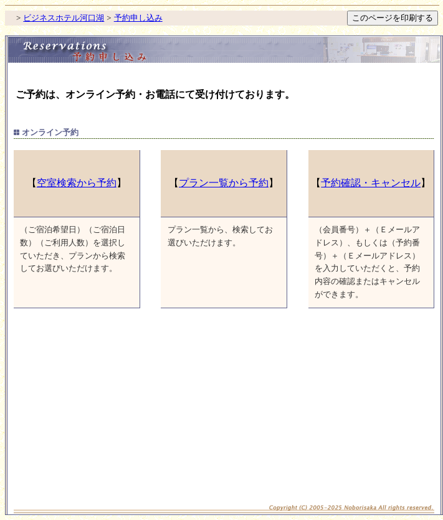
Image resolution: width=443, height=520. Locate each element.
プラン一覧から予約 (224, 182)
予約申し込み (138, 17)
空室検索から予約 (77, 182)
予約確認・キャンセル (371, 182)
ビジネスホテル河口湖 (63, 17)
